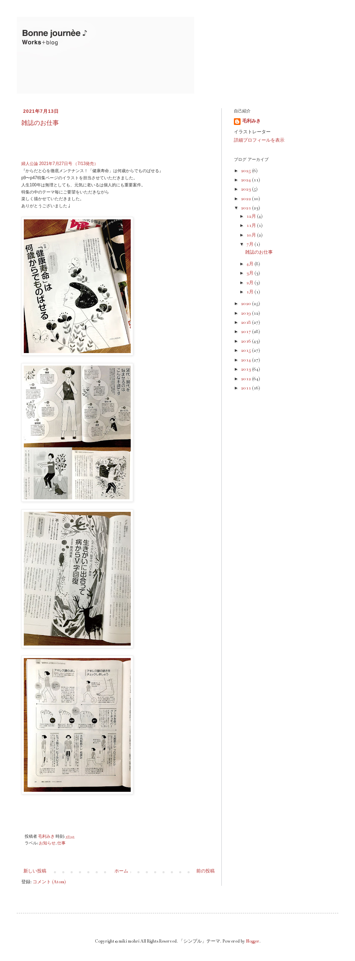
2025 (246, 170)
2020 (246, 303)
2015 (246, 350)
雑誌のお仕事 (40, 122)
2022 (246, 198)
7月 (250, 244)
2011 (246, 388)
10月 (251, 235)
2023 (246, 189)
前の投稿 (205, 871)
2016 (246, 341)
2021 (246, 208)
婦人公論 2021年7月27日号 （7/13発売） (59, 163)
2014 (246, 360)
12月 (251, 216)
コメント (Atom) (49, 882)
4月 (250, 264)
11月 (251, 225)
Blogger (252, 941)
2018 (246, 322)
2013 (246, 369)
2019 (246, 313)
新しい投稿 (34, 871)
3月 (250, 273)
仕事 (61, 843)
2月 (250, 282)
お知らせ (47, 843)
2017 (246, 331)
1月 (250, 292)
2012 (246, 378)
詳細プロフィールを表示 (259, 140)
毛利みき (251, 121)
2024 (246, 180)
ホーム (121, 871)
